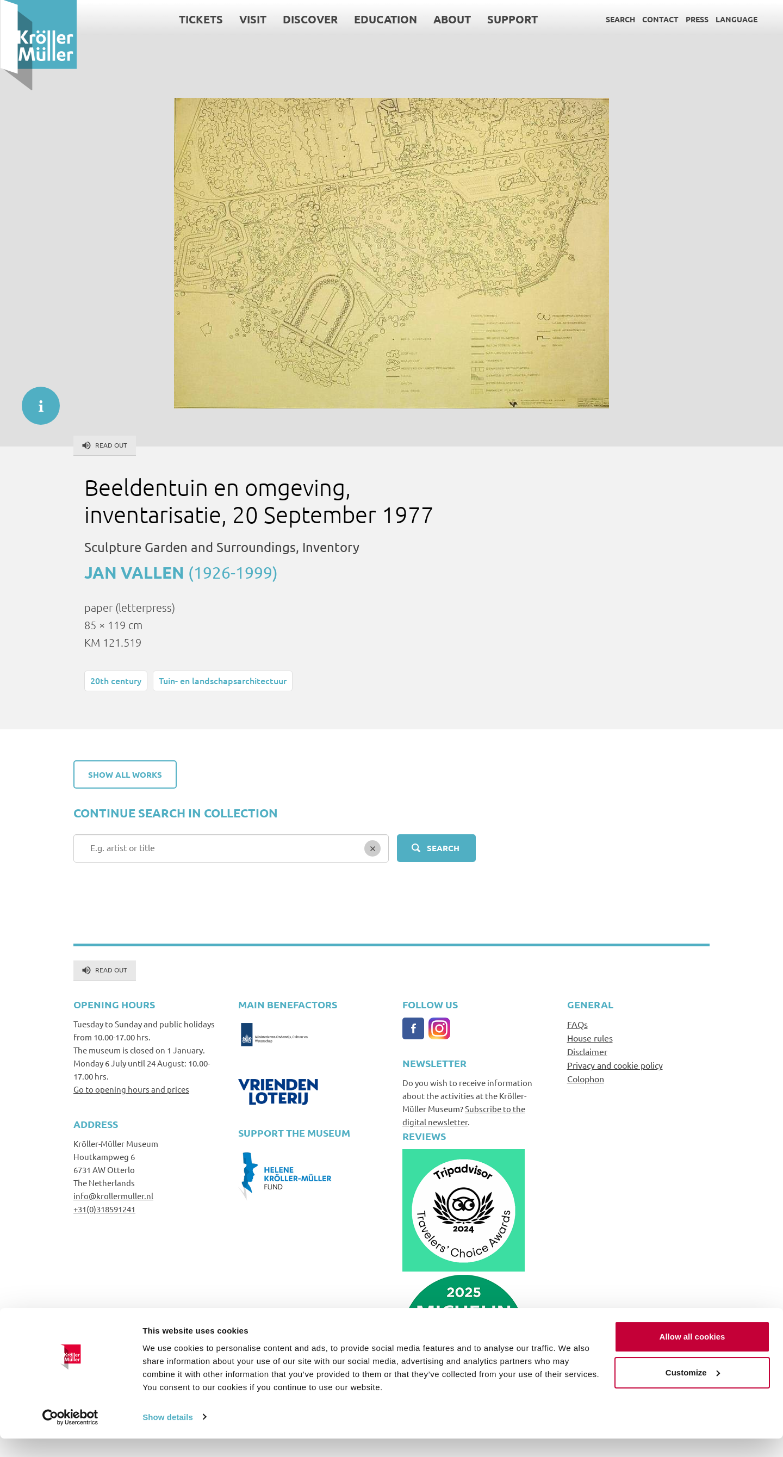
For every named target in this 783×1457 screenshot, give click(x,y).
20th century (115, 680)
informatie (35, 400)
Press (696, 19)
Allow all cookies (692, 1355)
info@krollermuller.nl (113, 1196)
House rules (590, 1037)
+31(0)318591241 (104, 1209)
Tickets (200, 19)
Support (512, 19)
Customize (693, 1391)
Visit (252, 19)
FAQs (577, 1024)
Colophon (585, 1078)
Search (620, 19)
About (451, 19)
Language (736, 19)
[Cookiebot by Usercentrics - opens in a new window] (70, 1436)
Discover (309, 19)
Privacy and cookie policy (615, 1064)
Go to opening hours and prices (131, 1089)
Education (385, 19)
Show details (167, 1435)
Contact (660, 19)
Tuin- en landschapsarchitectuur (223, 680)
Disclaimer (587, 1051)
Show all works (125, 774)
